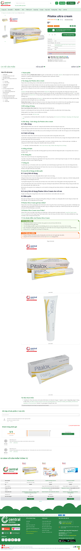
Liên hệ (65, 9)
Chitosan (64, 491)
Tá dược (41, 9)
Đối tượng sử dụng (6, 77)
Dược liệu (36, 9)
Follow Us (4, 536)
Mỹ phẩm (17, 9)
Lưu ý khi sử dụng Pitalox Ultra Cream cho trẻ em (9, 92)
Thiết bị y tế (28, 9)
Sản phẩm (10, 9)
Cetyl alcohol (32, 94)
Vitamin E (40, 98)
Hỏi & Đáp (40, 67)
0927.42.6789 (66, 523)
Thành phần (5, 74)
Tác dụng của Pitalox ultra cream (8, 75)
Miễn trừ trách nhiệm (30, 526)
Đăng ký (72, 3)
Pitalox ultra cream (30, 480)
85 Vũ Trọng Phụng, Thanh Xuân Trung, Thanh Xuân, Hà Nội (70, 527)
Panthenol (23, 91)
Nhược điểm (7, 101)
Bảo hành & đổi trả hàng (47, 526)
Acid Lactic (68, 491)
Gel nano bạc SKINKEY (70, 480)
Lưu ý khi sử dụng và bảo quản (8, 88)
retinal (35, 492)
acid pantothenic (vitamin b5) (27, 491)
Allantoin (57, 491)
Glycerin (60, 74)
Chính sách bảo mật (53, 515)
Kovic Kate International (46, 488)
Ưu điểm (6, 100)
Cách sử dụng (6, 82)
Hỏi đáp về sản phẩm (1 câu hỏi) (13, 411)
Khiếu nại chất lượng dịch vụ (31, 531)
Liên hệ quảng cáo (29, 533)
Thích (8, 421)
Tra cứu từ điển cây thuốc (20, 5)
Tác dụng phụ (5, 85)
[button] (39, 501)
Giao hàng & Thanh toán (47, 528)
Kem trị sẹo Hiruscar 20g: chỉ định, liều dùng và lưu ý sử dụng (52, 145)
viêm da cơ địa (36, 114)
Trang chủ (4, 9)
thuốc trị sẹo (49, 236)
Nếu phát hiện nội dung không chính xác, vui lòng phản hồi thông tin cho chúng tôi (62, 53)
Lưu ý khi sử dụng (7, 90)
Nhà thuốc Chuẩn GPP (30, 525)
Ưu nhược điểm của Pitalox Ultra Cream (10, 98)
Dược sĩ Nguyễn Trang (61, 56)
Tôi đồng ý (60, 515)
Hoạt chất (47, 9)
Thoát (64, 515)
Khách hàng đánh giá (9, 427)
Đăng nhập (62, 3)
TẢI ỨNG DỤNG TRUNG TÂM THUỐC (66, 538)
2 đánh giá (61, 19)
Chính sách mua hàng (46, 523)
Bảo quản (6, 93)
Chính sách (44, 518)
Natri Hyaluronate (52, 491)
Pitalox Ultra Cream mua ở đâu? (8, 97)
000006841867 (63, 534)
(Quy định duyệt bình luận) (75, 425)
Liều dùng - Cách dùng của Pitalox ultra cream (9, 79)
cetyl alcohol (31, 492)
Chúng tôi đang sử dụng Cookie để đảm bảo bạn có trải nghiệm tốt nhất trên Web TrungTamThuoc (36, 515)
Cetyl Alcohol (57, 45)
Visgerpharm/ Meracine (65, 488)
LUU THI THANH (65, 532)
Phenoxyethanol (70, 492)
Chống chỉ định (5, 84)
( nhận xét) (11, 435)
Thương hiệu (54, 9)
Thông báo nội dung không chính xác (32, 529)
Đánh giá (75, 67)
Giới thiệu (28, 521)
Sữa (23, 9)
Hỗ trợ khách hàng (30, 518)
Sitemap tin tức (49, 532)
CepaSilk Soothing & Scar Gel (50, 480)
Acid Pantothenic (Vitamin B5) (60, 44)
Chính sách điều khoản (46, 521)
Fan (5, 533)
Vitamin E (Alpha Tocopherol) (70, 44)
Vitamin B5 (47, 91)
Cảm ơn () (15, 442)
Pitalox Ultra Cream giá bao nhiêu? (9, 95)
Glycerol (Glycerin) (45, 491)
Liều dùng (6, 81)
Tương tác (5, 87)
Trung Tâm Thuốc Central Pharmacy (25, 547)
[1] (73, 92)
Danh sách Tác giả (45, 530)
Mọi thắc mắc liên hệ (64, 518)
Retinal (61, 45)
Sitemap (43, 532)
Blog (60, 9)
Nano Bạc (76, 491)
